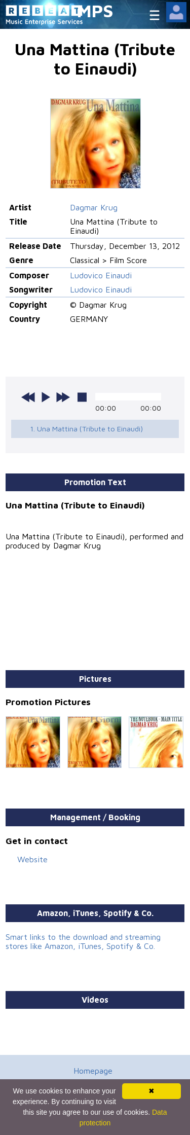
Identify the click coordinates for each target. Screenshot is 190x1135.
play (45, 397)
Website (32, 859)
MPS (95, 10)
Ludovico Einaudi (101, 275)
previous (28, 397)
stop (82, 397)
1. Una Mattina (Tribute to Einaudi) (86, 428)
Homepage (92, 1070)
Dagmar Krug (94, 207)
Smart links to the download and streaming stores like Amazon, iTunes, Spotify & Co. (83, 941)
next (63, 397)
